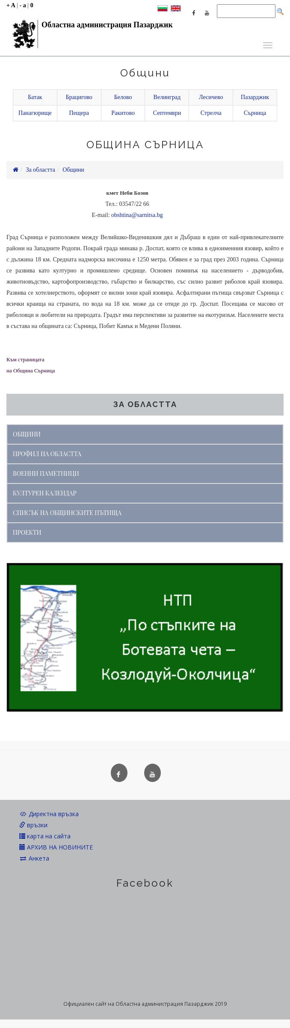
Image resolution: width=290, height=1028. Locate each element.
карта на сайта (45, 836)
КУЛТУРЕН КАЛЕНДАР (45, 493)
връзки (33, 825)
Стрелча (211, 113)
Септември (167, 113)
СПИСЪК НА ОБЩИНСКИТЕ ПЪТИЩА (67, 513)
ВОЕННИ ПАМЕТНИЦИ (46, 473)
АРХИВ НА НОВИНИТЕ (56, 847)
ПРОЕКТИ (27, 532)
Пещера (79, 113)
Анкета (34, 858)
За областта (40, 170)
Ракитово (123, 113)
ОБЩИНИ (27, 434)
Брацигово (79, 97)
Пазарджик (255, 97)
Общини (73, 170)
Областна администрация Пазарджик (89, 27)
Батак (35, 97)
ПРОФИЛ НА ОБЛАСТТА (47, 454)
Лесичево (211, 97)
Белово (123, 97)
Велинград (167, 97)
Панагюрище (35, 113)
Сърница (255, 113)
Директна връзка (49, 814)
